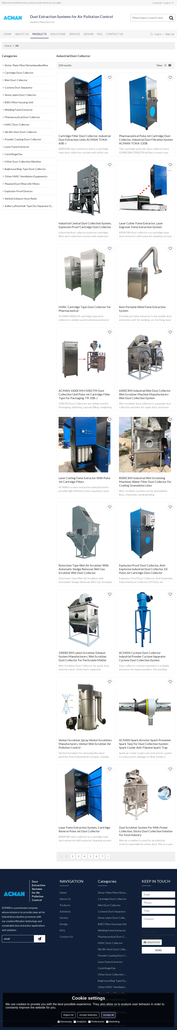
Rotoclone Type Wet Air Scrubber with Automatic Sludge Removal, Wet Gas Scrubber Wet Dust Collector (84, 569)
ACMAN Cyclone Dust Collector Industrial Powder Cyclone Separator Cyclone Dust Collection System (142, 656)
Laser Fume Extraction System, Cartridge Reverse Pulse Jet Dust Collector (84, 829)
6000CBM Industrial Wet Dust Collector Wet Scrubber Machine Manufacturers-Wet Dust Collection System (145, 394)
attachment (152, 942)
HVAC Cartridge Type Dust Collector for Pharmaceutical (85, 308)
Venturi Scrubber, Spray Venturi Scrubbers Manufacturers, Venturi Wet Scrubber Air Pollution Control (85, 743)
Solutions (58, 34)
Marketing (113, 1021)
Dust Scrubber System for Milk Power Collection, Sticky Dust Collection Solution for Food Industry (146, 831)
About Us (22, 34)
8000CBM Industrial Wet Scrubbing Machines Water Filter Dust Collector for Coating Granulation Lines (145, 481)
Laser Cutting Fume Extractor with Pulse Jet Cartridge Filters (84, 479)
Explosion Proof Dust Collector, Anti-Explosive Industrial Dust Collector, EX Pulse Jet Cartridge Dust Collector (143, 569)
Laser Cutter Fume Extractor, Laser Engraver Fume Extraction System (141, 225)
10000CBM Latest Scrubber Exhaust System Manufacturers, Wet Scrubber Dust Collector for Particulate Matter (83, 656)
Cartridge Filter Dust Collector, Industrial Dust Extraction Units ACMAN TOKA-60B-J (85, 139)
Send (158, 950)
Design (88, 34)
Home (7, 34)
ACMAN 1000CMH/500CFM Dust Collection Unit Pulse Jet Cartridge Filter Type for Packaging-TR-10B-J (84, 394)
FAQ (99, 34)
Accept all (108, 1015)
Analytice (80, 1021)
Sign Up (169, 34)
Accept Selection (88, 1015)
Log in (158, 34)
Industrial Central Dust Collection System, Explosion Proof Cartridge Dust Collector (85, 225)
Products (39, 34)
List (165, 65)
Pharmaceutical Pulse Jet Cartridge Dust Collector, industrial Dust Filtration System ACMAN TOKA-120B (146, 139)
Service (74, 34)
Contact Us (114, 34)
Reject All (68, 1015)
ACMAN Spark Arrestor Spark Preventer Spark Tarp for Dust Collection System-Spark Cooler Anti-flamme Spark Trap (145, 743)
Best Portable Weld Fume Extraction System (142, 308)
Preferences (96, 1021)
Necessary (64, 1021)
